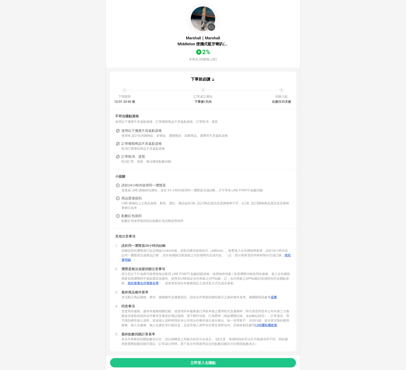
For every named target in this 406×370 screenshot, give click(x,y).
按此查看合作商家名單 (143, 283)
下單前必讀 (200, 79)
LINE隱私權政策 (266, 325)
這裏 (274, 297)
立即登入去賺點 (203, 363)
